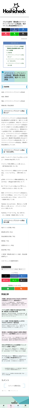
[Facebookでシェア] (14, 30)
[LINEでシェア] (14, 34)
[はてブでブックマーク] (23, 30)
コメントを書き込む (14, 385)
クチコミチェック (6, 266)
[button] (23, 34)
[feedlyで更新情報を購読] (7, 288)
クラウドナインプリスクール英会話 (10, 269)
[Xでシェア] (6, 30)
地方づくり (22, 269)
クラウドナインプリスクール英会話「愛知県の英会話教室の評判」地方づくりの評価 (15, 48)
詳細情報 (10, 52)
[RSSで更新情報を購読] (21, 288)
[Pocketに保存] (6, 34)
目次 (12, 43)
